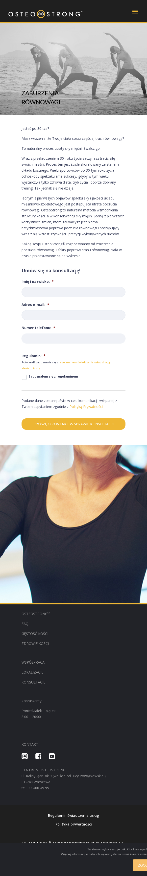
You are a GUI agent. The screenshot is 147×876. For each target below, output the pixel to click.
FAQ (25, 623)
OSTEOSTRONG (35, 613)
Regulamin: (34, 356)
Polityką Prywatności (86, 406)
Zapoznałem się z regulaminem (53, 376)
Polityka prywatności (73, 824)
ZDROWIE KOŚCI (35, 643)
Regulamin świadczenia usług (73, 815)
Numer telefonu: (38, 328)
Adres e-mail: (35, 304)
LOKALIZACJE (32, 672)
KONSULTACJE (33, 682)
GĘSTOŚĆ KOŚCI (35, 633)
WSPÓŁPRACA (34, 662)
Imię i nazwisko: (38, 281)
